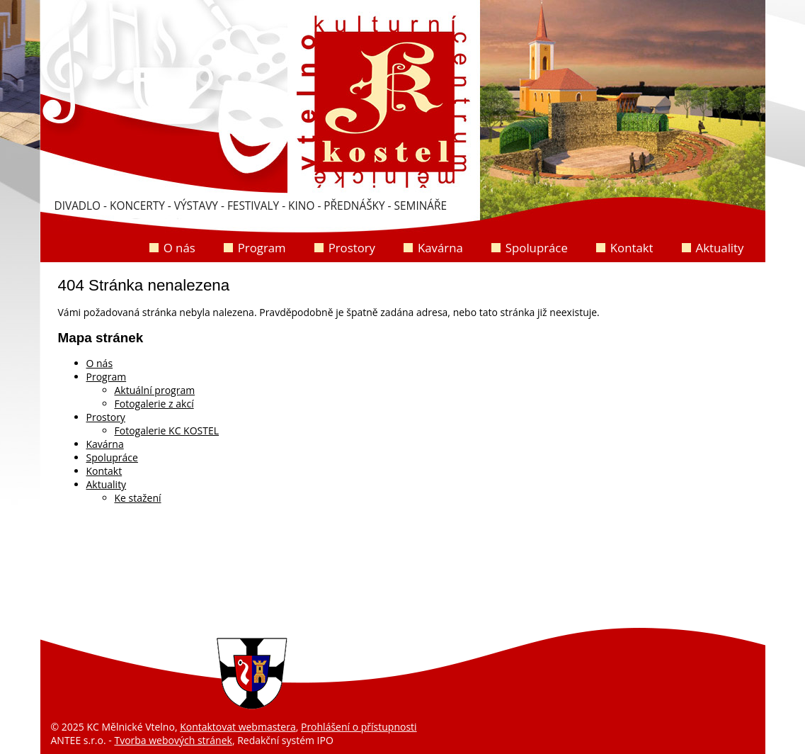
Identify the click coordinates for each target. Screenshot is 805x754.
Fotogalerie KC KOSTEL (167, 430)
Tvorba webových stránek (173, 740)
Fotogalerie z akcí (154, 403)
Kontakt (631, 248)
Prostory (352, 248)
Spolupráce (537, 248)
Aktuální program (155, 390)
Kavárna (440, 248)
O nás (179, 248)
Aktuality (720, 248)
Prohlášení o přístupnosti (359, 726)
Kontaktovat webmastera (238, 726)
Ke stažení (138, 498)
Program (262, 248)
